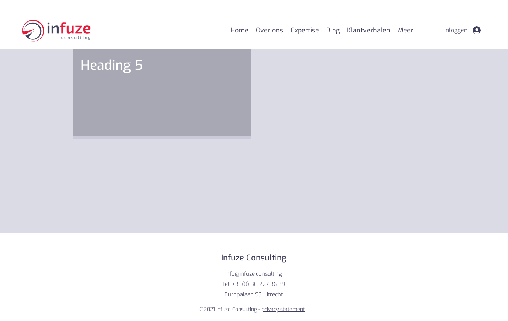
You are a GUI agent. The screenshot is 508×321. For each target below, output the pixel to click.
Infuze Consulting (253, 257)
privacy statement (283, 309)
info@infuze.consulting (253, 273)
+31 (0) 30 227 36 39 (258, 284)
